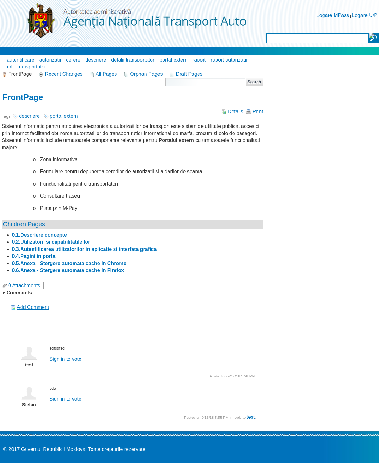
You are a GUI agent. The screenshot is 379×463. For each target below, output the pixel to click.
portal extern (173, 59)
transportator (31, 66)
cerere (73, 59)
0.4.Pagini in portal (34, 256)
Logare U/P (364, 15)
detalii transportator (132, 59)
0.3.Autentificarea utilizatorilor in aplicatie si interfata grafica (84, 249)
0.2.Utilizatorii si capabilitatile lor (51, 242)
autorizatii (50, 59)
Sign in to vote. (66, 359)
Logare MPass (333, 15)
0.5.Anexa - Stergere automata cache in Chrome (69, 263)
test (250, 417)
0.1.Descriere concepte (39, 235)
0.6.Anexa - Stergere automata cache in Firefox (68, 270)
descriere (96, 59)
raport (199, 59)
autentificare (20, 59)
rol (10, 66)
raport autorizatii (229, 59)
